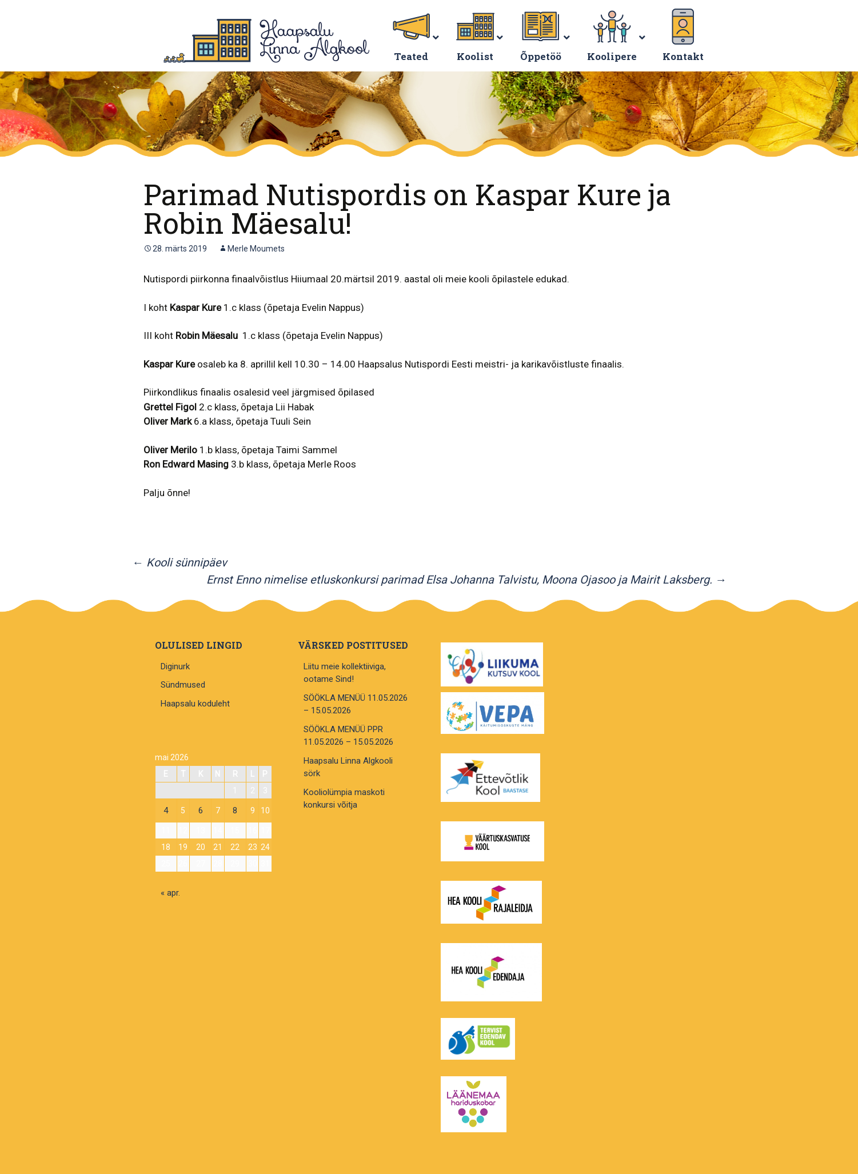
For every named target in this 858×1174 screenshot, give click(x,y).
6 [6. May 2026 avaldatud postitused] (200, 810)
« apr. (170, 893)
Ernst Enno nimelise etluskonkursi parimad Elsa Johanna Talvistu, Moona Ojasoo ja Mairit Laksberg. (466, 579)
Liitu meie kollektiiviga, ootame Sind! (345, 673)
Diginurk (175, 666)
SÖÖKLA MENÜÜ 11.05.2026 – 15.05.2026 (356, 704)
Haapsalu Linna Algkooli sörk (348, 767)
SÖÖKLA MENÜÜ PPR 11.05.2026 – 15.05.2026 (348, 736)
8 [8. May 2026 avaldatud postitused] (235, 810)
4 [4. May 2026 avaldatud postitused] (165, 810)
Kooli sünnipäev (179, 562)
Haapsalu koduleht (195, 703)
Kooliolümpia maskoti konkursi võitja (344, 798)
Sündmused (183, 685)
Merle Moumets (256, 248)
